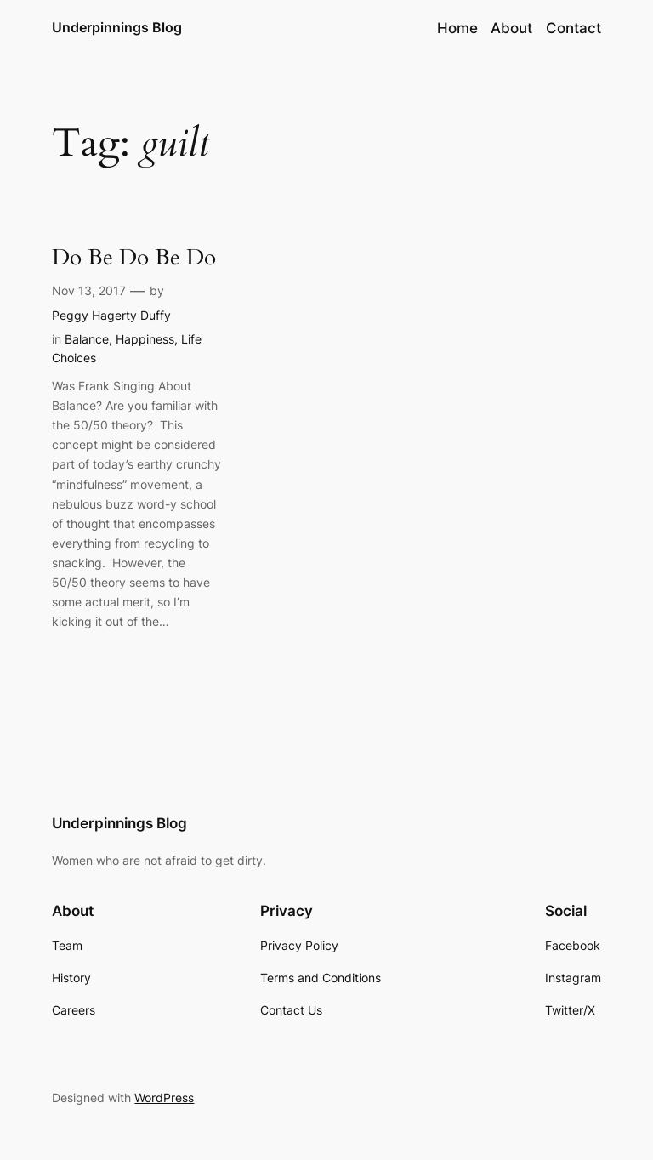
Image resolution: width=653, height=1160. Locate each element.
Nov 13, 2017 (89, 290)
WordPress (164, 1097)
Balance (87, 339)
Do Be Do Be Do (134, 258)
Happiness (145, 339)
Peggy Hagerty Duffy (111, 315)
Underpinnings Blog (117, 27)
